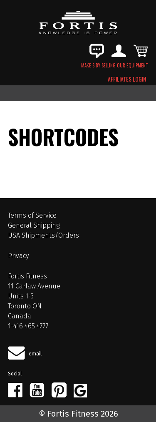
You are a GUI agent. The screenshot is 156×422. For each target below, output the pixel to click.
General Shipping (33, 225)
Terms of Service (32, 215)
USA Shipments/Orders (43, 235)
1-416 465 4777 (28, 326)
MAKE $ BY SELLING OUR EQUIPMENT (114, 65)
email (35, 353)
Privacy (18, 256)
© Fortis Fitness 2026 (78, 414)
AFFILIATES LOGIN (127, 79)
